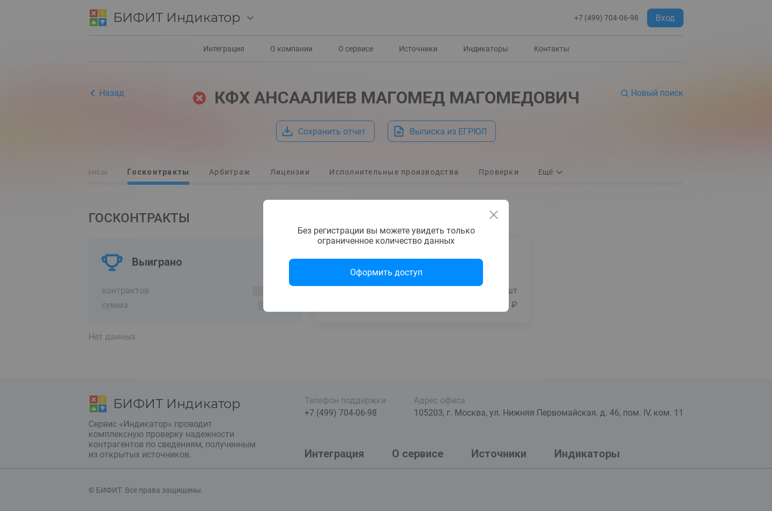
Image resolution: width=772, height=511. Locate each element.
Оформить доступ (386, 272)
